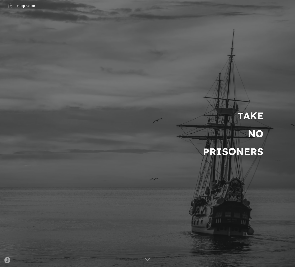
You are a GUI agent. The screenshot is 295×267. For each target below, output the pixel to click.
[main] (147, 133)
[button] (147, 260)
